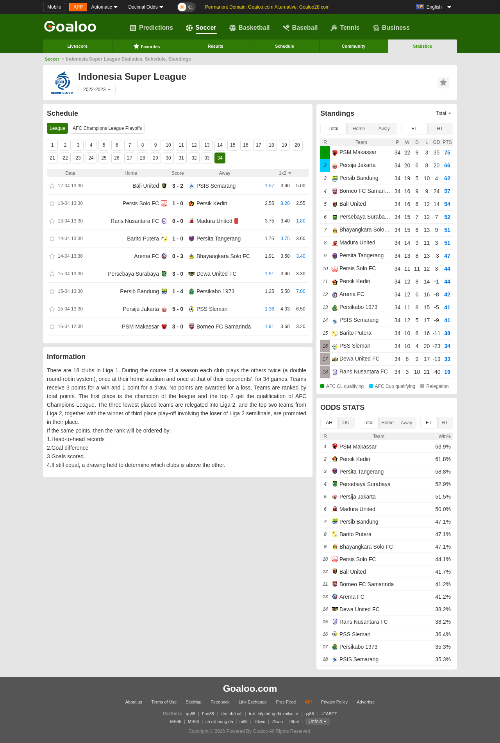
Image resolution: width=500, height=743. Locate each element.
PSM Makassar (140, 326)
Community (354, 46)
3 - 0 (177, 274)
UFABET (328, 713)
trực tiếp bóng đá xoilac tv (273, 713)
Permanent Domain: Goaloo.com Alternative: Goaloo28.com (267, 7)
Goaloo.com (250, 688)
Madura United (214, 221)
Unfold (315, 721)
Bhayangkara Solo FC (223, 256)
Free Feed (286, 702)
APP (78, 7)
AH (329, 422)
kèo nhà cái (231, 713)
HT (440, 128)
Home (358, 128)
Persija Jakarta (141, 309)
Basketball (249, 27)
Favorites (146, 46)
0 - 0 (177, 221)
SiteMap (194, 702)
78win (259, 721)
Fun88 (208, 713)
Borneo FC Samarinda (223, 326)
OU (346, 422)
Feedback (220, 702)
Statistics (422, 46)
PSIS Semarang (216, 186)
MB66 (176, 721)
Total (333, 128)
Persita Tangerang (218, 238)
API (308, 702)
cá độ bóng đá (219, 721)
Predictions (151, 27)
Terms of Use (164, 702)
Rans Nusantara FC (135, 221)
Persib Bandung (139, 291)
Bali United (145, 186)
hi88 (243, 721)
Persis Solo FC (141, 203)
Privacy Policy (334, 702)
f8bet (294, 721)
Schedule (284, 46)
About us (133, 702)
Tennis (344, 27)
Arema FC (146, 256)
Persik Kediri (211, 203)
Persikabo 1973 (215, 291)
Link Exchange (253, 702)
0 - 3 (177, 256)
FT (414, 128)
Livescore (78, 46)
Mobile (54, 7)
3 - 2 (177, 186)
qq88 (190, 713)
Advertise (366, 702)
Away (384, 128)
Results (215, 46)
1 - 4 (177, 291)
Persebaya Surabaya (133, 274)
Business (391, 27)
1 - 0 (177, 203)
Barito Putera (143, 238)
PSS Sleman (211, 309)
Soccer (201, 27)
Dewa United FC (216, 274)
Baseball (300, 27)
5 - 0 (177, 309)
